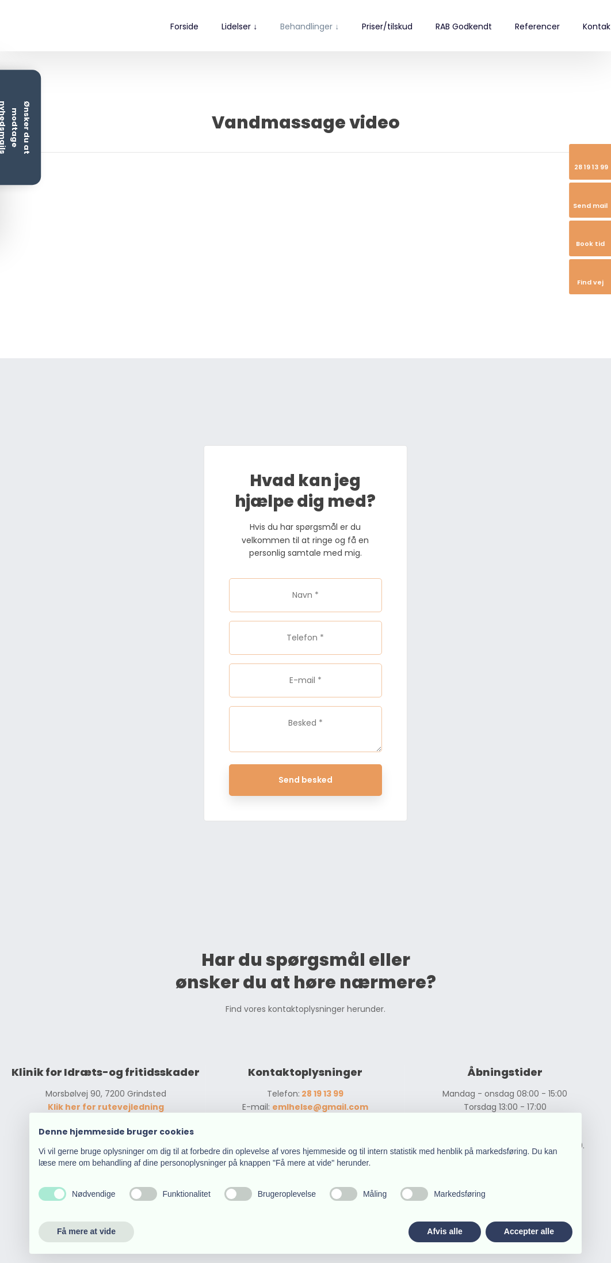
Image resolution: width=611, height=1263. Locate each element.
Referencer (537, 26)
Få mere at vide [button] (86, 1231)
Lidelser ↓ (239, 26)
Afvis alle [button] (444, 1231)
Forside (184, 26)
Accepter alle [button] (529, 1231)
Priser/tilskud (387, 26)
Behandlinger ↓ (309, 26)
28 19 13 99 (321, 1093)
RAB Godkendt (464, 26)
